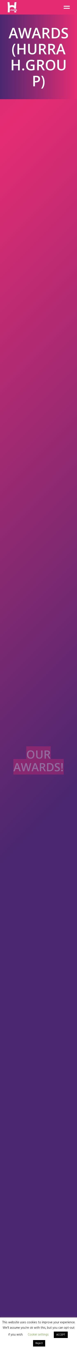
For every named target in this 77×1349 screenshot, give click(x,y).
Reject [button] (39, 1343)
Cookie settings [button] (38, 1334)
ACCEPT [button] (60, 1335)
